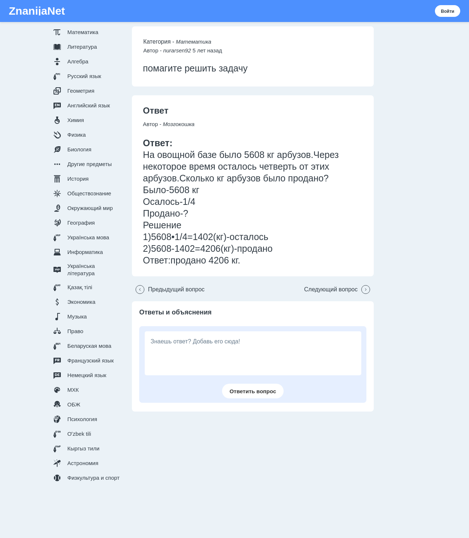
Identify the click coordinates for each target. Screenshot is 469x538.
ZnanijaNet (37, 11)
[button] (88, 32)
